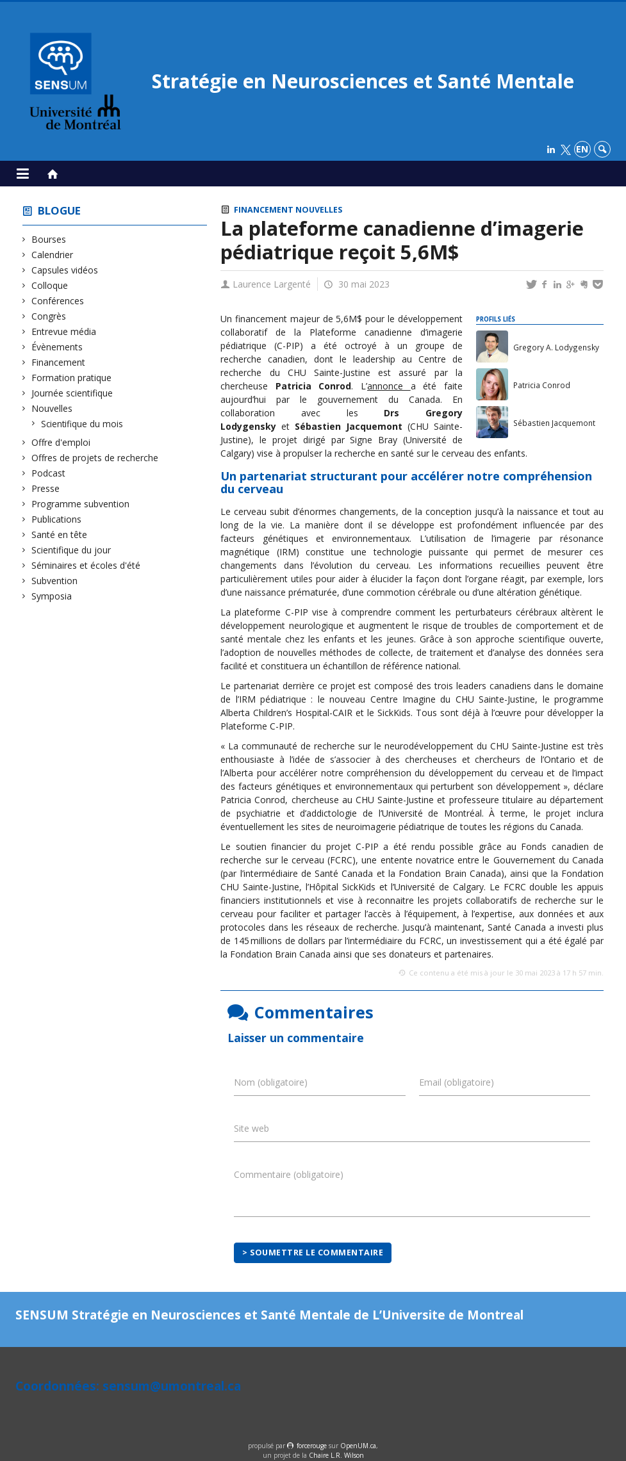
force (312, 1445)
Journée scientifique (72, 393)
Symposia (52, 596)
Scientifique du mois (82, 424)
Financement (58, 362)
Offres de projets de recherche (95, 458)
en (582, 149)
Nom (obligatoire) (271, 1082)
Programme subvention (80, 504)
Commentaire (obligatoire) (288, 1174)
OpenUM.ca (358, 1445)
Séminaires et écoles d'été (86, 565)
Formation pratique (71, 377)
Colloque (50, 285)
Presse (46, 488)
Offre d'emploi (61, 442)
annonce (389, 386)
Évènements (57, 347)
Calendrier (52, 255)
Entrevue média (64, 331)
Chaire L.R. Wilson (336, 1455)
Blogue (59, 210)
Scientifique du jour (71, 550)
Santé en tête (59, 534)
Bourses (49, 239)
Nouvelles (52, 408)
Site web (251, 1128)
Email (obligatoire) (456, 1082)
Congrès (49, 316)
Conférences (58, 301)
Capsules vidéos (65, 270)
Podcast (48, 473)
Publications (56, 519)
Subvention (55, 581)
